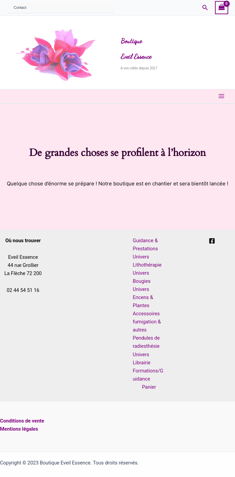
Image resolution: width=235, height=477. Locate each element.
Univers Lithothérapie (147, 261)
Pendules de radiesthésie (146, 342)
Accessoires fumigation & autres (147, 322)
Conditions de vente (22, 421)
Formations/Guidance (148, 375)
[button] (205, 7)
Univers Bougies (142, 277)
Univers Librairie (142, 358)
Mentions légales (19, 429)
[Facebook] (212, 241)
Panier (149, 387)
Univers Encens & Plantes (143, 297)
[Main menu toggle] (221, 96)
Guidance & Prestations (145, 244)
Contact (20, 7)
